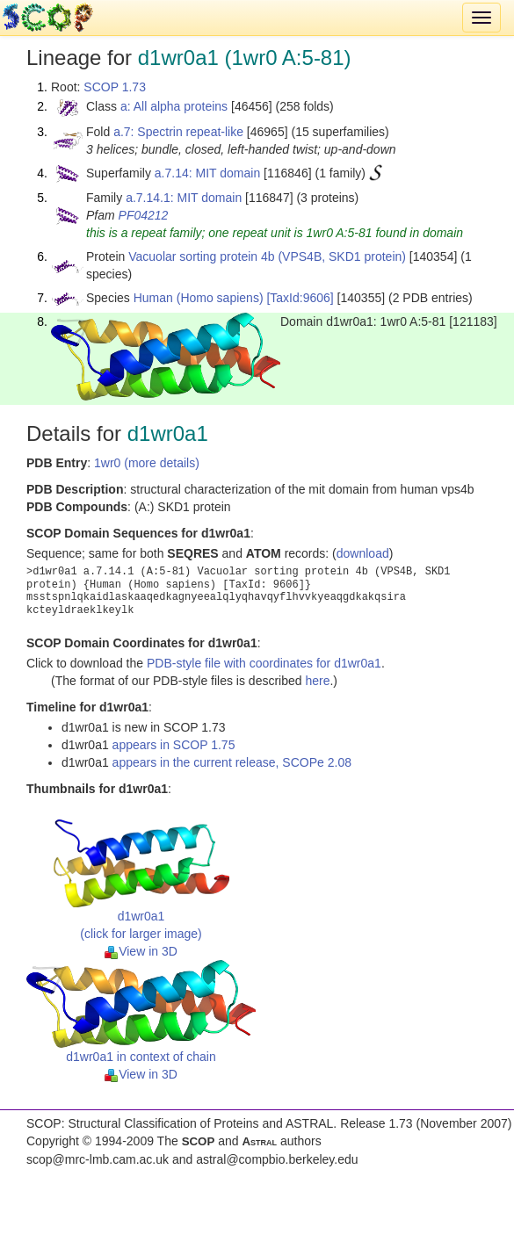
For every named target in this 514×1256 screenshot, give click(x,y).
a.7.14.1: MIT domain (184, 198)
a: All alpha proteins (174, 106)
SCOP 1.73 (114, 87)
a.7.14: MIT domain (207, 173)
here (317, 681)
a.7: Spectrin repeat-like (178, 132)
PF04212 (144, 215)
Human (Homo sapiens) (199, 298)
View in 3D (141, 951)
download (363, 553)
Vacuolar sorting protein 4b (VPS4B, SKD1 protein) (267, 256)
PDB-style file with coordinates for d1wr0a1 (264, 663)
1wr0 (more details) (146, 463)
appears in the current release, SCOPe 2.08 (231, 762)
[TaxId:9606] (299, 298)
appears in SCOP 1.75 (173, 745)
